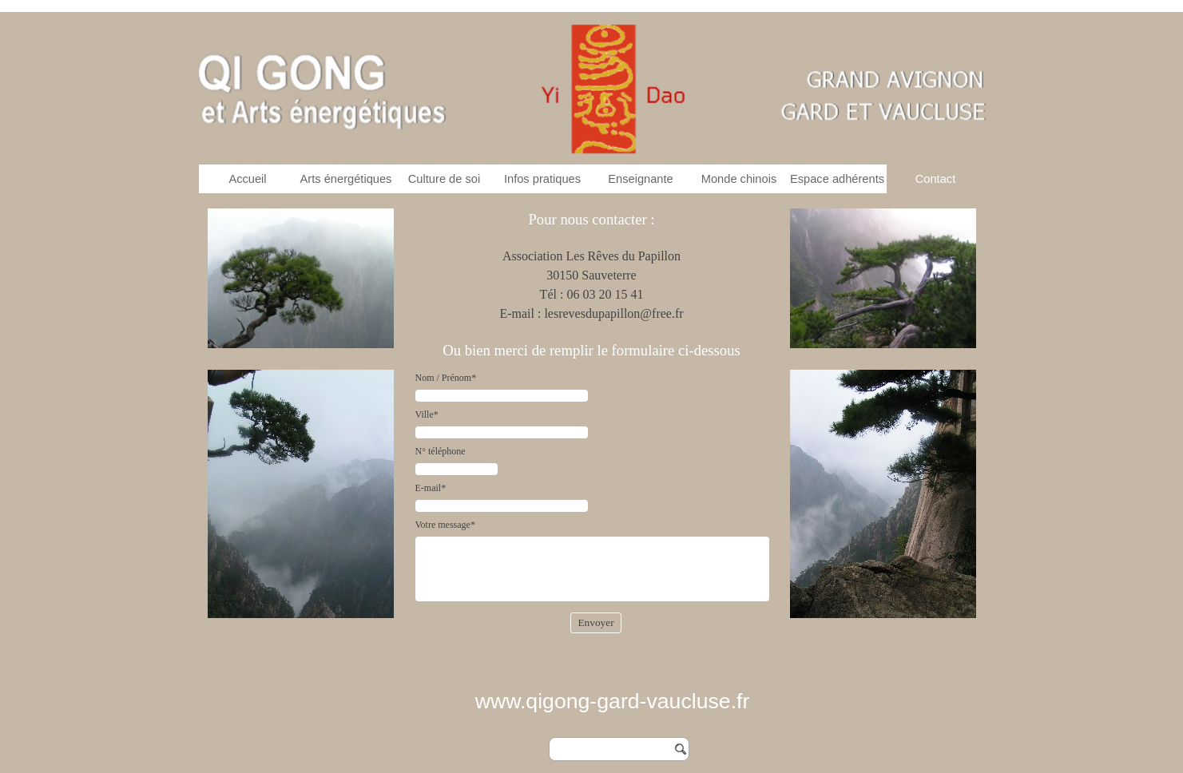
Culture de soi (444, 178)
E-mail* (431, 488)
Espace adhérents (837, 178)
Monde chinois (739, 178)
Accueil (247, 178)
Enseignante (640, 178)
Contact (935, 178)
